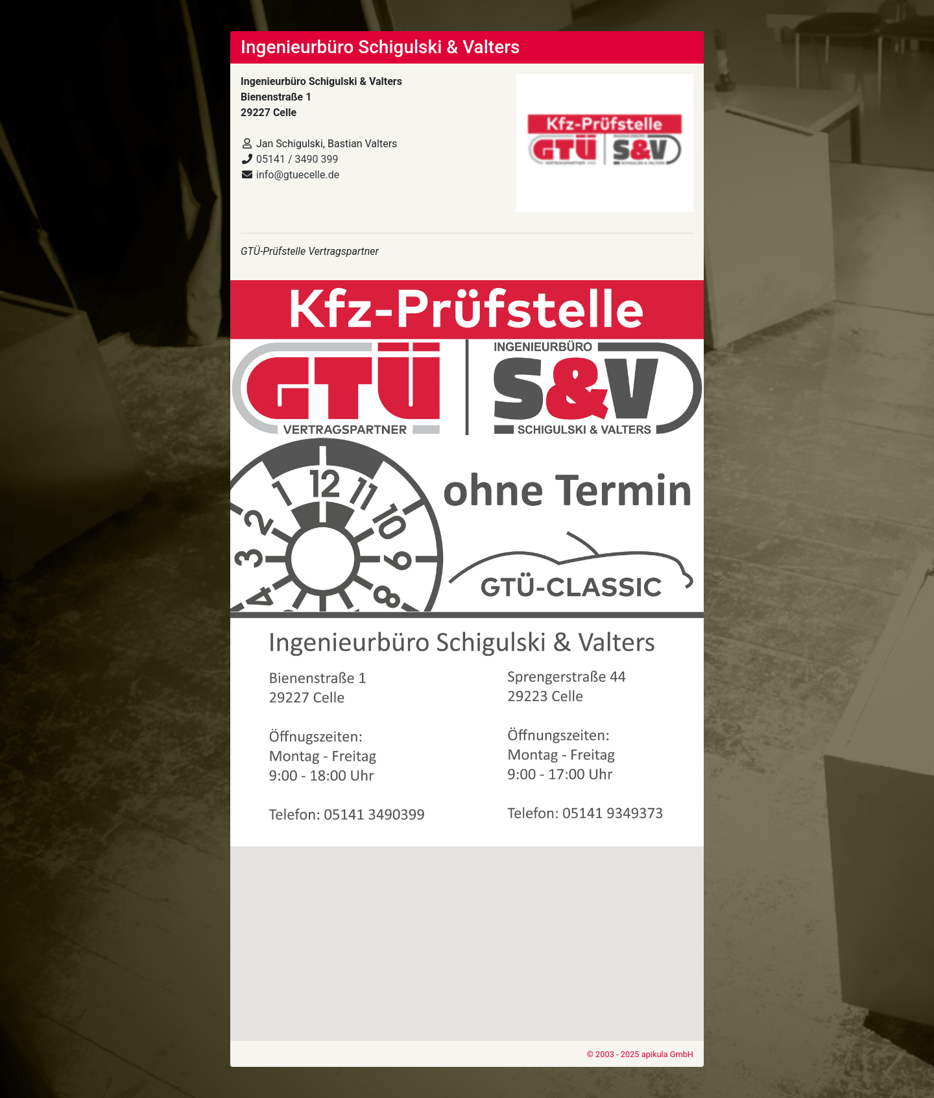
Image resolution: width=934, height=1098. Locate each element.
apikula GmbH (667, 1054)
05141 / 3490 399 (297, 159)
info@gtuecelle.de (297, 175)
